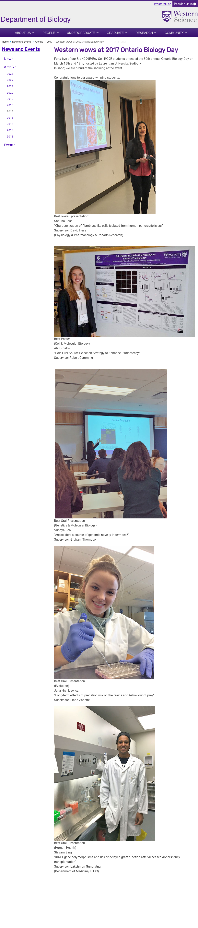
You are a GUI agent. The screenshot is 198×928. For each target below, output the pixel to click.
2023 (10, 74)
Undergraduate (81, 33)
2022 (10, 80)
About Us (23, 33)
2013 (10, 136)
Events (9, 145)
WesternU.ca (162, 4)
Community (174, 33)
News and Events (88, 42)
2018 (10, 105)
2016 (10, 117)
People (49, 33)
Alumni (120, 42)
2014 (10, 130)
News (9, 59)
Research (144, 33)
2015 (10, 124)
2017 (49, 41)
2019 (10, 99)
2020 (10, 92)
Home (5, 41)
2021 (10, 86)
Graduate (115, 33)
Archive (39, 41)
